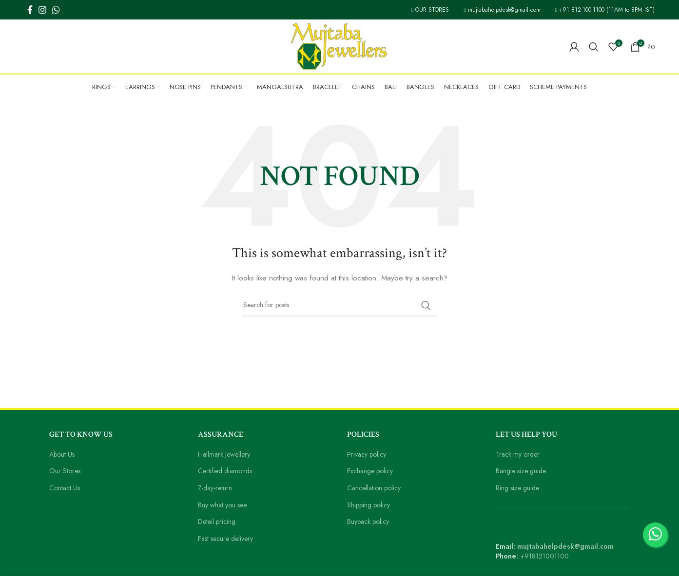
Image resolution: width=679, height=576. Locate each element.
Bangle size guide (523, 471)
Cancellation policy (375, 488)
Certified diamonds (226, 471)
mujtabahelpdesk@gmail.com (496, 9)
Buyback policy (369, 521)
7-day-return (216, 488)
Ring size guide (519, 488)
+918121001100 (545, 556)
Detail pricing (217, 521)
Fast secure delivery (228, 538)
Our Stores (65, 471)
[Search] (594, 46)
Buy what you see (225, 505)
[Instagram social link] (42, 9)
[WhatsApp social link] (56, 9)
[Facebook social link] (30, 9)
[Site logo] (339, 46)
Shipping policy (370, 505)
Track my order (519, 454)
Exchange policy (372, 471)
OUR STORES (420, 9)
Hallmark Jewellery (226, 454)
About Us (63, 454)
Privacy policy (368, 454)
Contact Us (66, 488)
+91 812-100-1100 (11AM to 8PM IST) (603, 9)
